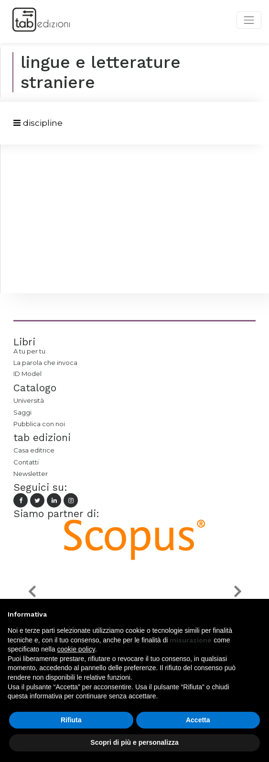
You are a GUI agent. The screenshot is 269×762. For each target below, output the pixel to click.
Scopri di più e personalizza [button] (134, 742)
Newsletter (30, 473)
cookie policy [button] (76, 649)
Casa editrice (33, 450)
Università (28, 400)
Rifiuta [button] (71, 720)
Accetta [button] (198, 720)
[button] (31, 591)
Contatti (26, 462)
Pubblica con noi (39, 424)
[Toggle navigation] (38, 123)
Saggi (22, 412)
